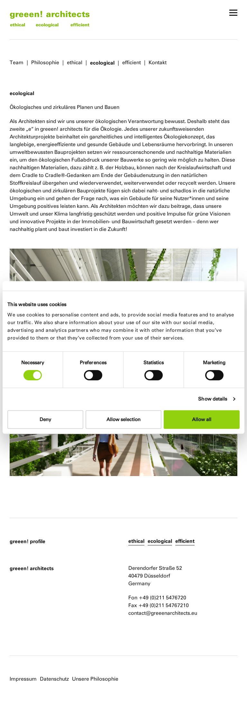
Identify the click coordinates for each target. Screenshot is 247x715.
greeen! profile (27, 541)
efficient (79, 24)
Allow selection (123, 419)
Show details (212, 399)
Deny (45, 419)
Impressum (23, 679)
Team (16, 62)
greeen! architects (50, 13)
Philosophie (45, 62)
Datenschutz (54, 679)
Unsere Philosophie (95, 679)
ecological (47, 24)
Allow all (201, 419)
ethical (17, 24)
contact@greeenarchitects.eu (162, 613)
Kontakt (158, 62)
